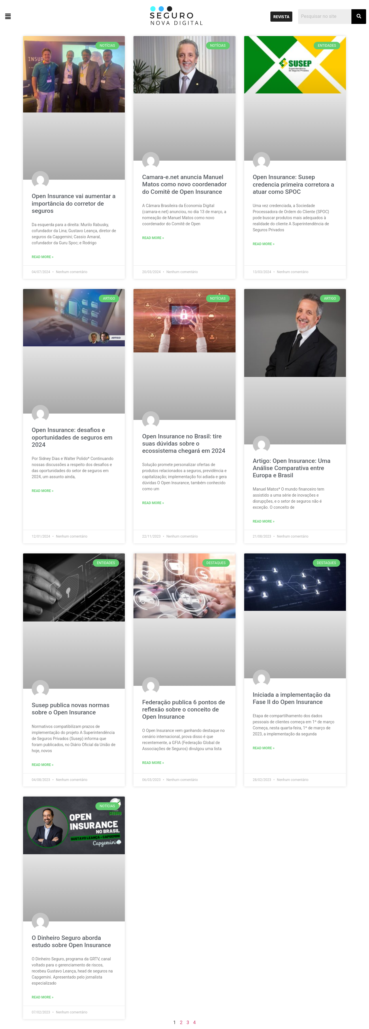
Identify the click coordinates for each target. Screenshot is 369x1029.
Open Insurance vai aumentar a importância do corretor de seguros (74, 203)
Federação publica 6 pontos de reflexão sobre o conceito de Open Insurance (183, 709)
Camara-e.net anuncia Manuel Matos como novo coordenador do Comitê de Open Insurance (184, 184)
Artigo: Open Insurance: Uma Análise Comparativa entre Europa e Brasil (292, 468)
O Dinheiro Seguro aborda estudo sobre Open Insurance (71, 941)
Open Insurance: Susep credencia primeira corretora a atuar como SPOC (293, 184)
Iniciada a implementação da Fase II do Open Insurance (292, 698)
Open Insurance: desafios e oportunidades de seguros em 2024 (72, 437)
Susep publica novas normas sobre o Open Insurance (70, 709)
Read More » (42, 257)
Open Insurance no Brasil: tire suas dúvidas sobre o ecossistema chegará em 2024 (183, 443)
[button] (46, 16)
